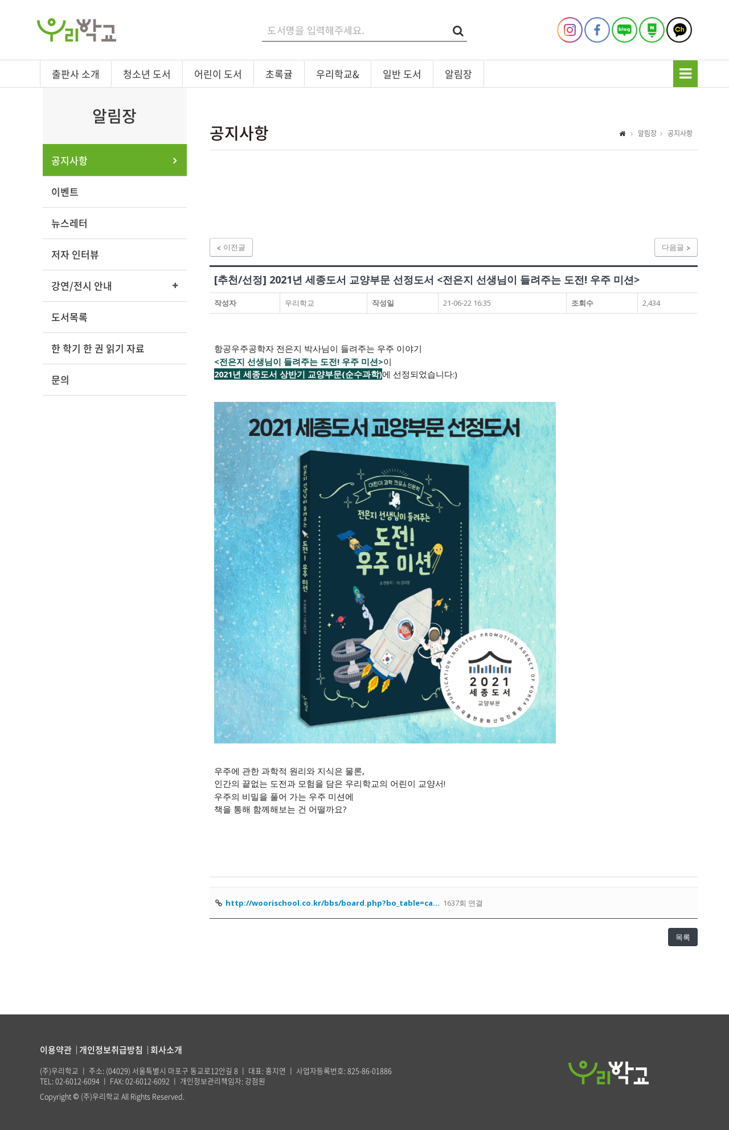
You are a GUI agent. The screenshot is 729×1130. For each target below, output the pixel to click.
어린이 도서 (218, 74)
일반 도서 (402, 74)
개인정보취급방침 (111, 1049)
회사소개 (166, 1049)
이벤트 (65, 191)
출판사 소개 (76, 74)
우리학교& (337, 74)
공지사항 (69, 160)
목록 (682, 937)
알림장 (458, 74)
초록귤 (279, 74)
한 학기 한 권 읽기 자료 (98, 348)
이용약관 (56, 1049)
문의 (60, 379)
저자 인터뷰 (75, 254)
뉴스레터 (69, 223)
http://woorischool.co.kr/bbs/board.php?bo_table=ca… (333, 903)
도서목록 (69, 317)
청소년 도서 (147, 74)
